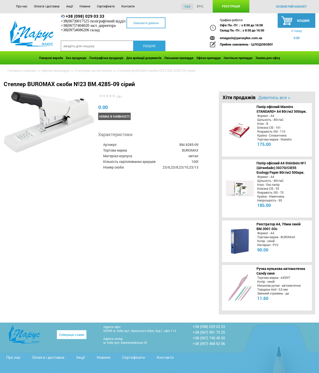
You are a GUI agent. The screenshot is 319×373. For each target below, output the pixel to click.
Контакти (128, 6)
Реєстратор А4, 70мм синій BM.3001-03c (278, 226)
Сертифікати (106, 6)
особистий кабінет (291, 6)
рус (200, 6)
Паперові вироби (51, 58)
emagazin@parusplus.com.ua (241, 38)
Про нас (21, 6)
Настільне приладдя (238, 58)
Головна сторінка (21, 70)
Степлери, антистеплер (93, 70)
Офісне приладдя (208, 58)
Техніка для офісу (267, 58)
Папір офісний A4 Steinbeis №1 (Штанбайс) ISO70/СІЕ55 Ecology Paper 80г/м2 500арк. (281, 168)
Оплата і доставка (47, 6)
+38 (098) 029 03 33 (85, 16)
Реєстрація (231, 6)
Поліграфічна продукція (106, 58)
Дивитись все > (274, 97)
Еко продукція (76, 58)
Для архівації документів (143, 58)
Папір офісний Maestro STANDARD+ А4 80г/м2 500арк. (281, 109)
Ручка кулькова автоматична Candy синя (280, 271)
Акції (69, 6)
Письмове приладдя (178, 58)
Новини (85, 6)
